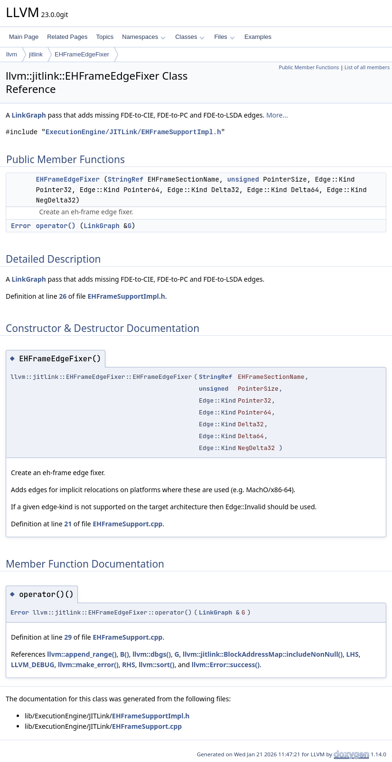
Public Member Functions (309, 67)
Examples (257, 36)
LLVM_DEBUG (33, 664)
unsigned (243, 179)
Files (224, 36)
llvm (11, 54)
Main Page (23, 36)
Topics (104, 36)
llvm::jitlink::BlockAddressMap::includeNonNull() (263, 654)
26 (62, 296)
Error (21, 225)
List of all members (367, 67)
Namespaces (143, 36)
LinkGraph (29, 114)
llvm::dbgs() (151, 654)
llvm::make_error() (88, 664)
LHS (352, 654)
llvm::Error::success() (226, 664)
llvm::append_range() (81, 654)
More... (277, 114)
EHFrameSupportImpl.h (126, 296)
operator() (55, 225)
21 (68, 523)
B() (124, 654)
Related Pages (67, 36)
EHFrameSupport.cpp (127, 523)
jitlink (36, 54)
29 (68, 637)
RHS (128, 664)
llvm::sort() (156, 664)
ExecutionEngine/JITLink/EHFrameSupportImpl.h (133, 132)
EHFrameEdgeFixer (82, 54)
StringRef (126, 179)
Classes (190, 36)
